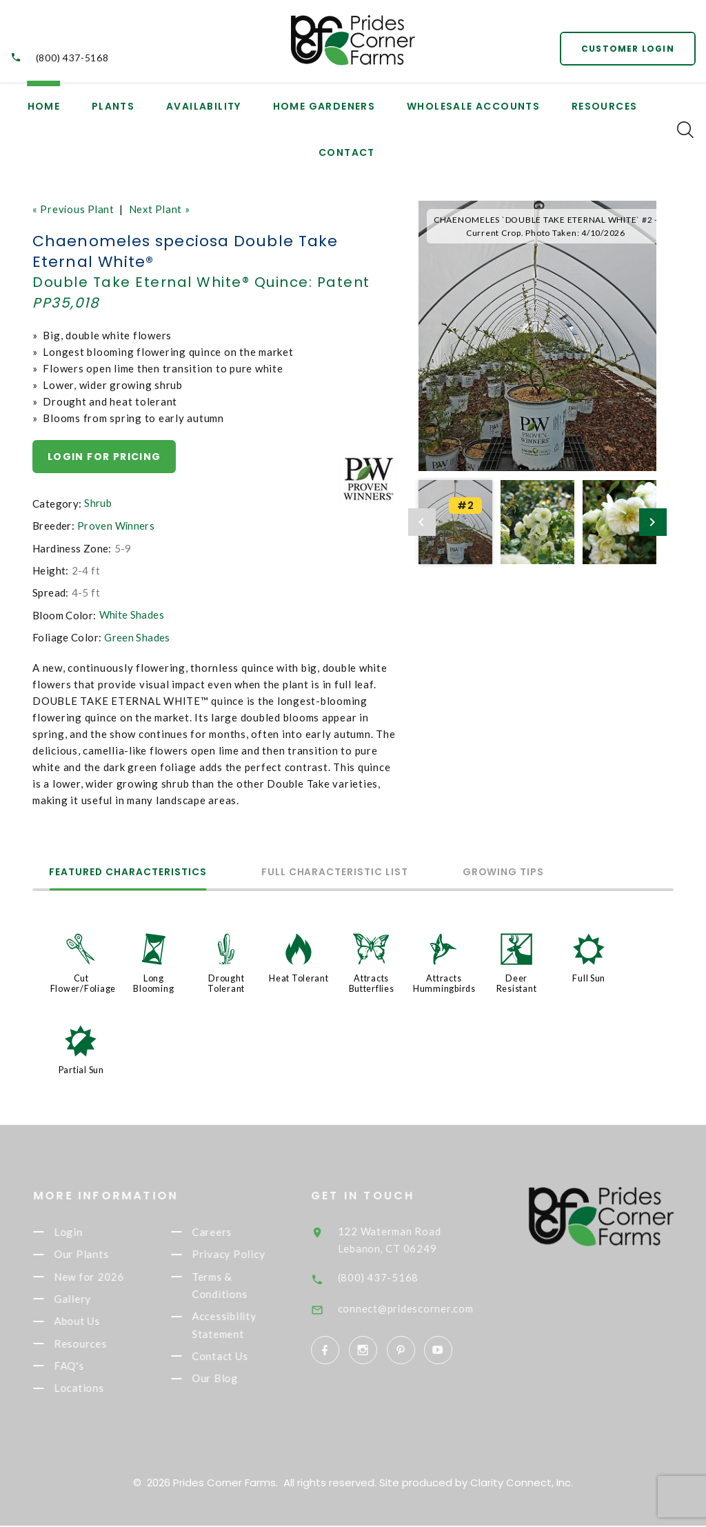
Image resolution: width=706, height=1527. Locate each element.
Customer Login (627, 48)
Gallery (90, 1298)
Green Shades (137, 636)
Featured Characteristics (132, 872)
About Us (95, 1321)
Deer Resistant (516, 981)
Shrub (98, 503)
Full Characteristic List (348, 872)
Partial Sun (81, 1066)
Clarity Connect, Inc (520, 1484)
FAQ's (87, 1367)
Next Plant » (161, 209)
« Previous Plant (74, 209)
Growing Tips (526, 872)
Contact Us (238, 1357)
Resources (605, 106)
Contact (347, 152)
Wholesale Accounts (473, 106)
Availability (203, 106)
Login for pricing (104, 456)
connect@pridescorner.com (427, 1304)
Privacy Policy (246, 1252)
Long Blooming (153, 981)
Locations (97, 1390)
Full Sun (588, 976)
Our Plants (99, 1252)
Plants (113, 106)
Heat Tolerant (299, 976)
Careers (230, 1230)
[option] (537, 336)
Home (44, 106)
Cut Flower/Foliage (83, 981)
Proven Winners (116, 525)
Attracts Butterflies (371, 981)
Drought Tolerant (226, 981)
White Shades (132, 614)
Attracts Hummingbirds (445, 981)
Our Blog (233, 1380)
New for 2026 (107, 1275)
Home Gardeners (324, 106)
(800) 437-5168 (72, 57)
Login (86, 1230)
